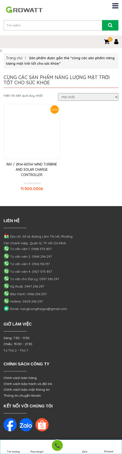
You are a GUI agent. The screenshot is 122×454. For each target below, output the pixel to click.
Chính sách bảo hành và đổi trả (28, 384)
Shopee (108, 447)
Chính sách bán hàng (20, 378)
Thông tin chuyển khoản (22, 395)
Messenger (37, 447)
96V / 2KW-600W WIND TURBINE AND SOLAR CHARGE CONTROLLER (31, 169)
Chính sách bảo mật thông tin (27, 389)
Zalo (85, 447)
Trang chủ (14, 58)
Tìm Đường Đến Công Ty (13, 447)
